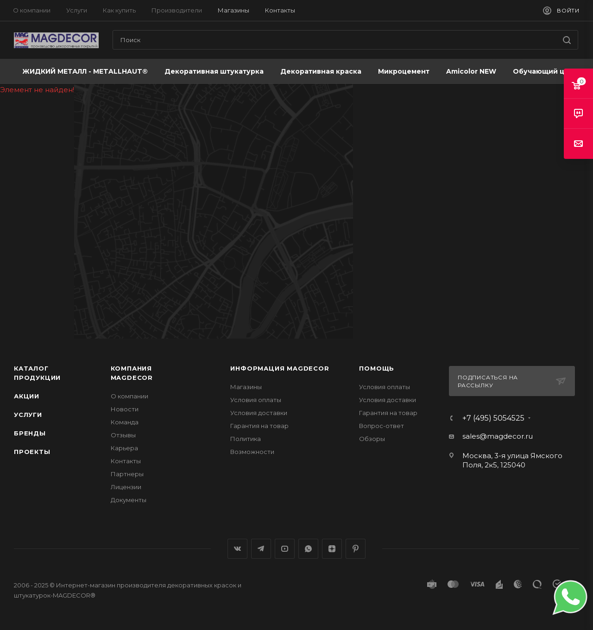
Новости (125, 409)
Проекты (32, 451)
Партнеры (127, 474)
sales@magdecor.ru (497, 436)
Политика (245, 438)
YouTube (285, 549)
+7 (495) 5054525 (493, 418)
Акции (26, 396)
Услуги (28, 414)
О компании (129, 396)
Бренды (30, 433)
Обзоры (372, 438)
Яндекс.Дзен (332, 549)
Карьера (124, 448)
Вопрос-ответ (381, 425)
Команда (125, 422)
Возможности (252, 451)
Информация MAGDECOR (279, 368)
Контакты (126, 461)
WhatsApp (308, 549)
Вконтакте (237, 549)
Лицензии (126, 487)
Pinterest (356, 549)
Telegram (261, 549)
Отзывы (123, 435)
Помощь (376, 368)
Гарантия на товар (259, 425)
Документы (128, 500)
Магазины (246, 387)
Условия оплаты (255, 399)
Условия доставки (258, 412)
